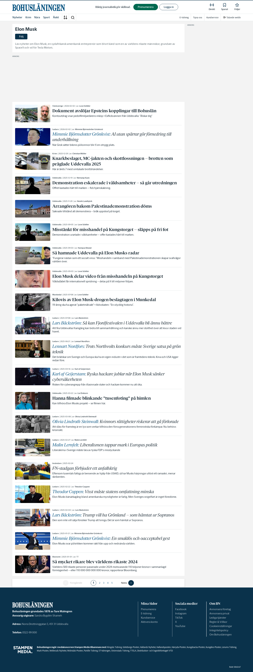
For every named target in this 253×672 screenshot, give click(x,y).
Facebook (180, 609)
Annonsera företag (220, 609)
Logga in (169, 7)
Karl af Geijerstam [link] (82, 369)
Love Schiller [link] (84, 106)
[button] (72, 17)
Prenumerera (148, 609)
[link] (38, 7)
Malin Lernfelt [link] (80, 440)
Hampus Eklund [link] (85, 248)
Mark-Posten (43, 650)
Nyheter (17, 17)
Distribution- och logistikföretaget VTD (155, 650)
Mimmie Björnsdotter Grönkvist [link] (89, 129)
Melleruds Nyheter (58, 650)
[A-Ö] (65, 17)
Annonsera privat (219, 613)
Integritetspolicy (218, 630)
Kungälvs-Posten (213, 647)
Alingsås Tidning (114, 647)
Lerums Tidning (229, 647)
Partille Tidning (91, 650)
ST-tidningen (104, 650)
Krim (28, 17)
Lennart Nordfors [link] (82, 341)
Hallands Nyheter (148, 647)
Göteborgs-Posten (131, 647)
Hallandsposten (164, 647)
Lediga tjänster (217, 617)
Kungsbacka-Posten (196, 647)
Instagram (180, 613)
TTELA (133, 650)
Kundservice (148, 617)
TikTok (179, 617)
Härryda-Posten (179, 647)
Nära (37, 17)
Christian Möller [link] (79, 153)
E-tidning (146, 613)
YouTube (180, 626)
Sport (46, 17)
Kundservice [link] (212, 17)
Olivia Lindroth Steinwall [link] (85, 416)
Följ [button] (21, 36)
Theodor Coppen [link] (82, 486)
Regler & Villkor (218, 622)
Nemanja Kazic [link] (83, 178)
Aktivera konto (149, 622)
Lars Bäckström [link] (81, 318)
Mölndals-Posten (75, 650)
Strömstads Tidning (120, 650)
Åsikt (56, 17)
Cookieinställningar (220, 626)
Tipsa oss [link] (197, 17)
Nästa (124, 583)
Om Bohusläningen (220, 634)
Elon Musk (26, 29)
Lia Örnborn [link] (82, 393)
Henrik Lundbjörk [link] (84, 201)
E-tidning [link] (184, 17)
